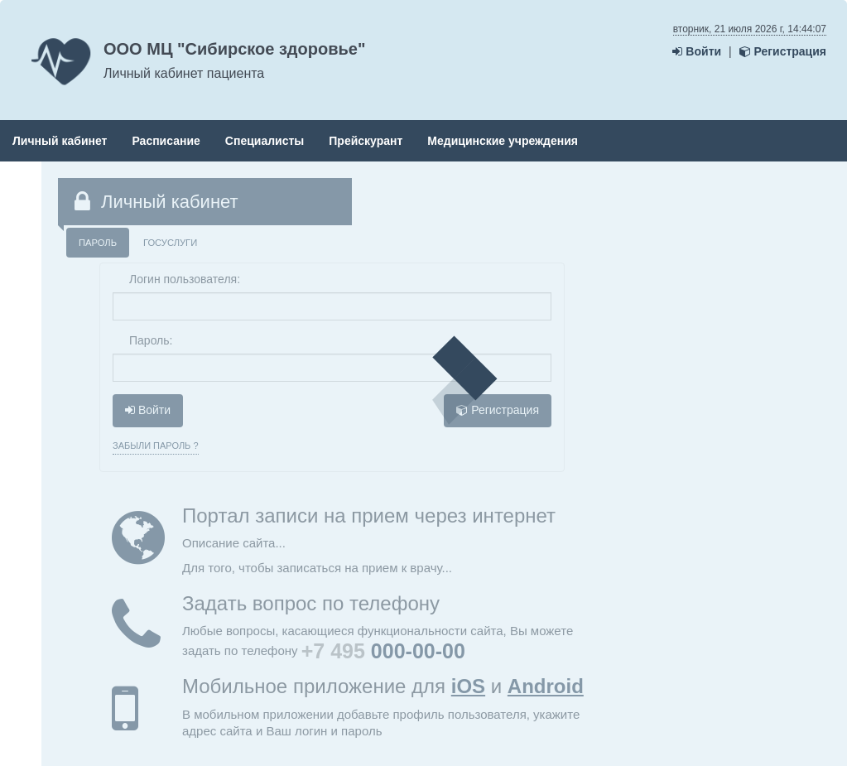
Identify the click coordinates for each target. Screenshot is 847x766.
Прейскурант (365, 140)
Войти (696, 51)
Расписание (166, 140)
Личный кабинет (59, 140)
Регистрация (782, 51)
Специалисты (264, 140)
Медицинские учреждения (502, 140)
